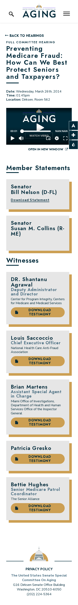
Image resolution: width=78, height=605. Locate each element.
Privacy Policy (39, 569)
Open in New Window (48, 149)
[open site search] (11, 9)
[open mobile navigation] (66, 14)
